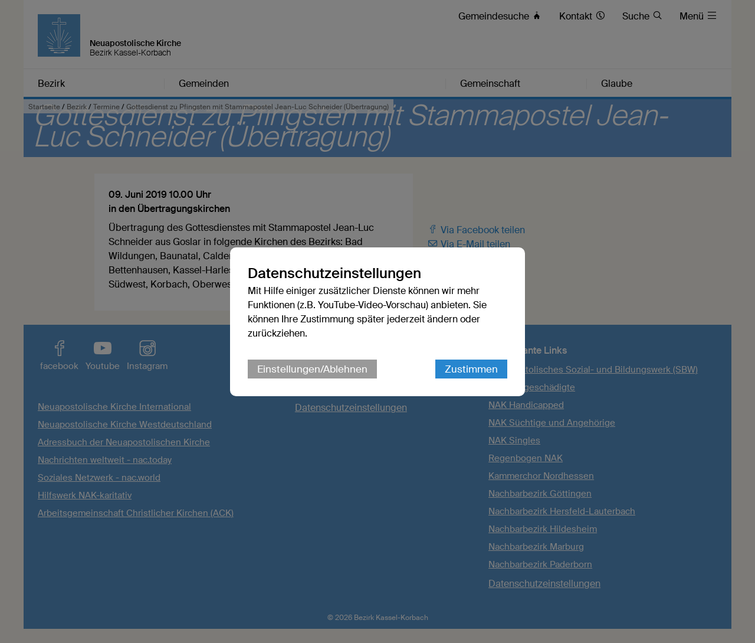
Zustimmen (471, 369)
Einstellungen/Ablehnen (312, 369)
